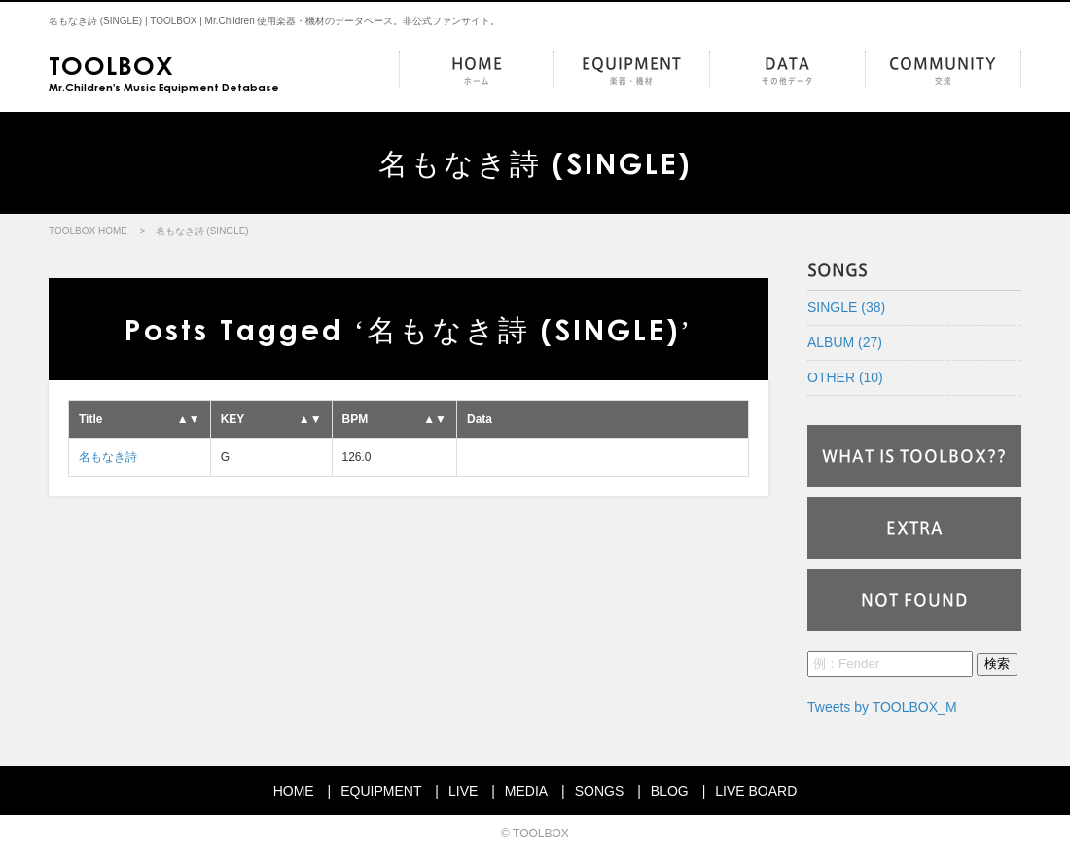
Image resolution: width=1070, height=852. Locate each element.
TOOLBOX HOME (88, 231)
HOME (476, 71)
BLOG (670, 791)
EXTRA (915, 528)
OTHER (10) (845, 377)
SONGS (599, 791)
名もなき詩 (108, 457)
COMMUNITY (943, 71)
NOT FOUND (915, 600)
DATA (787, 71)
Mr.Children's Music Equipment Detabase (164, 72)
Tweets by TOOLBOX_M (882, 707)
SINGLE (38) (846, 307)
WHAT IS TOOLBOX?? (914, 456)
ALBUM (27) (844, 342)
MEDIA (526, 791)
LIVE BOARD (756, 791)
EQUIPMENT (631, 71)
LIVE (463, 791)
